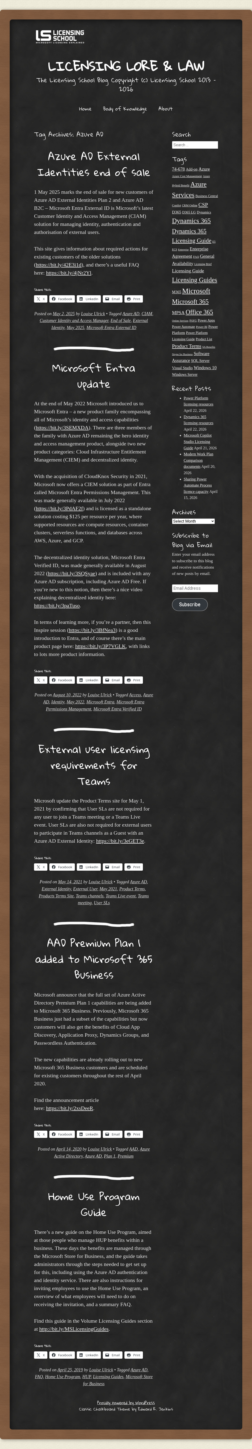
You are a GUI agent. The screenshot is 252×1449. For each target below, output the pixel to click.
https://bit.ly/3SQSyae (71, 573)
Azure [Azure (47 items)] (204, 169)
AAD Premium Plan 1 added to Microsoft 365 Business (93, 959)
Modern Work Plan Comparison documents (198, 460)
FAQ (39, 1376)
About (165, 108)
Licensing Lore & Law (126, 66)
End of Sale (121, 320)
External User (85, 888)
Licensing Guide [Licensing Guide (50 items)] (188, 270)
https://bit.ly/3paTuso (57, 605)
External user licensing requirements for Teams (93, 765)
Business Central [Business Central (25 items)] (206, 196)
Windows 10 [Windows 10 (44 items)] (205, 367)
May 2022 (75, 702)
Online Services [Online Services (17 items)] (180, 320)
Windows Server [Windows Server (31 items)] (185, 374)
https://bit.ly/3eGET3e (120, 841)
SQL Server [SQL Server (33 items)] (200, 361)
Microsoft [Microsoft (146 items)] (196, 291)
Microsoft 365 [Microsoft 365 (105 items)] (190, 301)
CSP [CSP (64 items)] (203, 205)
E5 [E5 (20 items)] (214, 241)
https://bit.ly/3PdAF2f (59, 508)
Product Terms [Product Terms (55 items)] (186, 346)
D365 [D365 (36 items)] (176, 212)
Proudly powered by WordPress (126, 1402)
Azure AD (130, 313)
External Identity (56, 888)
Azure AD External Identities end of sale (93, 164)
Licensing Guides (108, 1376)
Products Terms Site (56, 896)
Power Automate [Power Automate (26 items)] (183, 327)
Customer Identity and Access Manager (74, 320)
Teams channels (90, 896)
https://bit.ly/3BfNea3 (92, 630)
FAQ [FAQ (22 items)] (196, 256)
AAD (133, 1149)
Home (85, 108)
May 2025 (75, 327)
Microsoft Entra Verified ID (117, 709)
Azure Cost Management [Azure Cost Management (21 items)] (187, 176)
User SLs (102, 902)
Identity (57, 702)
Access (135, 694)
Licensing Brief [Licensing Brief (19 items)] (203, 264)
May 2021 (108, 888)
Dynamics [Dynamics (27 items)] (204, 212)
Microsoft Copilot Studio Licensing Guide (198, 441)
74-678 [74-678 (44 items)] (178, 169)
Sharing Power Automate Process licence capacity (198, 485)
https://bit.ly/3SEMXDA (62, 428)
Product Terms (132, 888)
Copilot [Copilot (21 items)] (176, 205)
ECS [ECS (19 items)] (174, 249)
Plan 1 (110, 1156)
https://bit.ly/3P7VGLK (100, 646)
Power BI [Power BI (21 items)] (201, 327)
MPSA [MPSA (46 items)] (178, 312)
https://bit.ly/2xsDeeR (69, 1108)
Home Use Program (62, 1376)
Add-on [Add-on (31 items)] (192, 169)
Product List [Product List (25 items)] (204, 339)
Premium (125, 1156)
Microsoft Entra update (93, 376)
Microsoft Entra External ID (111, 327)
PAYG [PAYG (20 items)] (193, 320)
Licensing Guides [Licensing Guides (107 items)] (194, 280)
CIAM (146, 313)
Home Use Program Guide (93, 1204)
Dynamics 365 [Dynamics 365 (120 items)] (191, 220)
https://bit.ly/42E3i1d (58, 265)
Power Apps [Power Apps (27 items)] (206, 320)
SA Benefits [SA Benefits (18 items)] (208, 346)
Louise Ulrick (93, 313)
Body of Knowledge (125, 108)
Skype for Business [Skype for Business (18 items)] (182, 354)
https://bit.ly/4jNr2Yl (68, 273)
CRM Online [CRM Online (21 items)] (190, 205)
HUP (86, 1376)
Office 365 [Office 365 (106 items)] (199, 312)
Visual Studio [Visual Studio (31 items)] (182, 368)
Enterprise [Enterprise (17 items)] (183, 249)
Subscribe (189, 604)
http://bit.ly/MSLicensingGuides (73, 1329)
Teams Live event (121, 896)
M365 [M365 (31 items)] (176, 292)
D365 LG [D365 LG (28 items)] (189, 212)
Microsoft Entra (100, 702)
